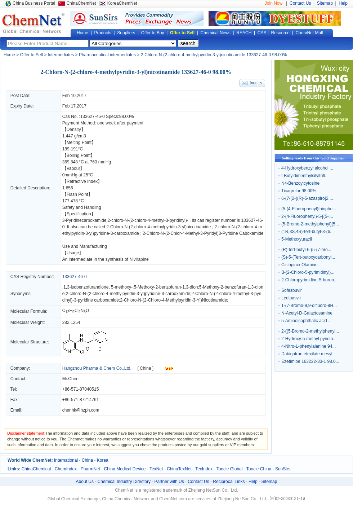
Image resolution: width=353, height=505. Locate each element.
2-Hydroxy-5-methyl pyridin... (308, 338)
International (66, 460)
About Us (85, 481)
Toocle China (258, 468)
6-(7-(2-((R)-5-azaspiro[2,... (307, 198)
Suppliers (126, 32)
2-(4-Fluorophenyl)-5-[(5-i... (307, 216)
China (87, 460)
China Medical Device (125, 468)
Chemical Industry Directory (124, 481)
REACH (243, 32)
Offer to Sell (182, 32)
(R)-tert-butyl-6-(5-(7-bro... (306, 249)
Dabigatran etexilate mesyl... (308, 353)
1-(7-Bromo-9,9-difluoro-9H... (309, 305)
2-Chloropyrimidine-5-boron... (309, 279)
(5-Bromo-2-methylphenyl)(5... (310, 224)
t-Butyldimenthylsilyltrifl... (305, 175)
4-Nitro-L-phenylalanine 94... (308, 346)
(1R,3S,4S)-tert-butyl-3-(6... (307, 231)
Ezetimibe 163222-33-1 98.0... (310, 361)
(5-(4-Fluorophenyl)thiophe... (308, 208)
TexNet (156, 468)
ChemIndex (66, 468)
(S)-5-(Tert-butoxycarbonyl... (308, 257)
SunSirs (282, 468)
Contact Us (300, 3)
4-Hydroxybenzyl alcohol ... (307, 168)
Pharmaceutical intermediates (107, 54)
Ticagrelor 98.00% (298, 190)
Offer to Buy (152, 32)
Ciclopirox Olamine (299, 264)
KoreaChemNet (122, 3)
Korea (102, 460)
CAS (262, 32)
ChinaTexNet (179, 468)
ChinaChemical (36, 468)
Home (82, 32)
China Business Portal (34, 3)
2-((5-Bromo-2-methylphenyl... (310, 331)
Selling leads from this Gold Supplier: (314, 158)
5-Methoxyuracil (296, 239)
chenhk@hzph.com (80, 410)
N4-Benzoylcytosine (300, 183)
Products (102, 32)
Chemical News (216, 32)
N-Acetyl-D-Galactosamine (306, 313)
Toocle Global (229, 468)
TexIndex (204, 468)
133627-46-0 (92, 116)
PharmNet (90, 468)
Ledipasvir (291, 297)
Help (343, 3)
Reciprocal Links (229, 481)
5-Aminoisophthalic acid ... (306, 320)
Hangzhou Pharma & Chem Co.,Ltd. (96, 368)
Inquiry (256, 82)
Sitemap (325, 3)
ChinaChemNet (81, 3)
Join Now (273, 3)
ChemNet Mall (309, 32)
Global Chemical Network (33, 23)
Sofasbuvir (291, 290)
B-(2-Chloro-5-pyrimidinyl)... (307, 272)
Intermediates (61, 54)
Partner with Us (169, 481)
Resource (280, 32)
